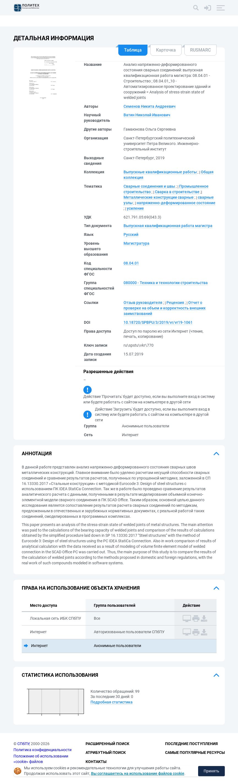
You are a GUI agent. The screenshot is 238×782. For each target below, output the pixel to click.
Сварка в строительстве (177, 192)
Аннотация (37, 453)
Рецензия (175, 302)
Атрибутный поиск (106, 752)
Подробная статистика (112, 702)
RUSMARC (200, 50)
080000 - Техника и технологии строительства (166, 283)
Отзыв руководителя (143, 302)
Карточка (166, 50)
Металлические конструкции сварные (159, 197)
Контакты (96, 761)
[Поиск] (196, 7)
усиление (135, 208)
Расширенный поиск (107, 743)
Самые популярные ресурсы (195, 752)
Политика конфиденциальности (42, 750)
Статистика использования (60, 675)
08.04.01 (131, 263)
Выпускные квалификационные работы (160, 172)
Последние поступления (191, 743)
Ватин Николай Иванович (147, 115)
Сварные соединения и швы (149, 186)
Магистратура (136, 243)
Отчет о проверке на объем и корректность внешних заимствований (165, 308)
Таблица (133, 50)
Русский (131, 234)
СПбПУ (23, 743)
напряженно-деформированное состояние (176, 203)
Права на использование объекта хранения (81, 588)
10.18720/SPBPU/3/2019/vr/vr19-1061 (158, 322)
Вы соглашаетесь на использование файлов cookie (137, 773)
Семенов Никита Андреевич (150, 106)
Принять (211, 771)
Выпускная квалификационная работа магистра (168, 225)
